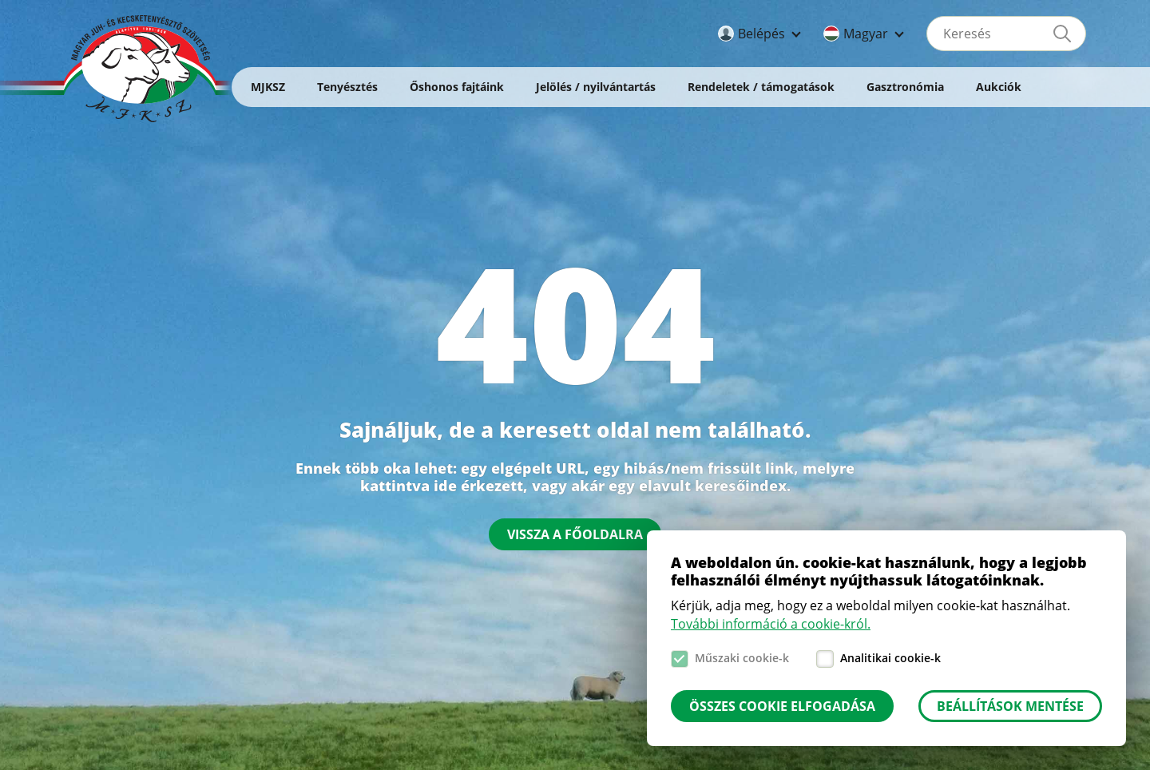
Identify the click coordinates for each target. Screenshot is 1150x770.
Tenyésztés (347, 86)
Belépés (761, 33)
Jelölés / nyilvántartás (596, 86)
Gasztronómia (905, 86)
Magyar (865, 33)
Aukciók (998, 86)
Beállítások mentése (1010, 706)
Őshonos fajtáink (457, 86)
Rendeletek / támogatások (761, 86)
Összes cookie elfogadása (782, 706)
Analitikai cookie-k (890, 657)
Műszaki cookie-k (742, 657)
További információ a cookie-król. (770, 624)
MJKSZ (268, 86)
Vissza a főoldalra (575, 534)
